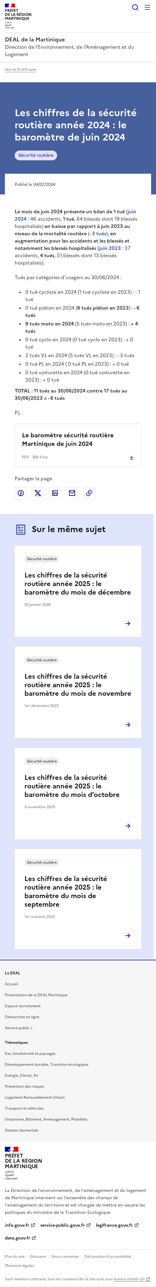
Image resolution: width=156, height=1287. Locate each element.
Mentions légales (19, 1265)
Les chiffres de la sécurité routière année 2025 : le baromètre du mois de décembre (77, 583)
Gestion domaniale (21, 1130)
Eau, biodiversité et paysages (30, 1053)
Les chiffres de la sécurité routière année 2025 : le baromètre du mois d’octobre (72, 786)
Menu (147, 7)
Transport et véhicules (24, 1108)
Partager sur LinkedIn (55, 493)
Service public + (19, 1028)
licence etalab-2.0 (129, 1279)
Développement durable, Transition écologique (46, 1064)
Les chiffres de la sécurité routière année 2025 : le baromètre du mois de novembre (77, 685)
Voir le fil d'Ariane (20, 69)
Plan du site (15, 1256)
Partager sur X (38, 493)
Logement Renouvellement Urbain (35, 1097)
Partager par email (72, 493)
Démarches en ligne (22, 1017)
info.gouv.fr (17, 1225)
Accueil (11, 984)
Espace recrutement (23, 1006)
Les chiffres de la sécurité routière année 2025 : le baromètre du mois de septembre (65, 891)
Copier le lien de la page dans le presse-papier (89, 493)
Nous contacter (65, 1256)
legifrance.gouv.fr (114, 1225)
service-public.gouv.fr (62, 1225)
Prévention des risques (24, 1086)
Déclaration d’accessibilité (107, 1256)
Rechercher (135, 7)
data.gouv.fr (17, 1238)
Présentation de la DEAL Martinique (36, 995)
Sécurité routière (35, 155)
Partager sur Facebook (21, 493)
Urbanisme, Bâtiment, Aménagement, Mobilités (46, 1119)
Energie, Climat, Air (21, 1075)
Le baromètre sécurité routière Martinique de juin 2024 (68, 439)
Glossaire (38, 1256)
